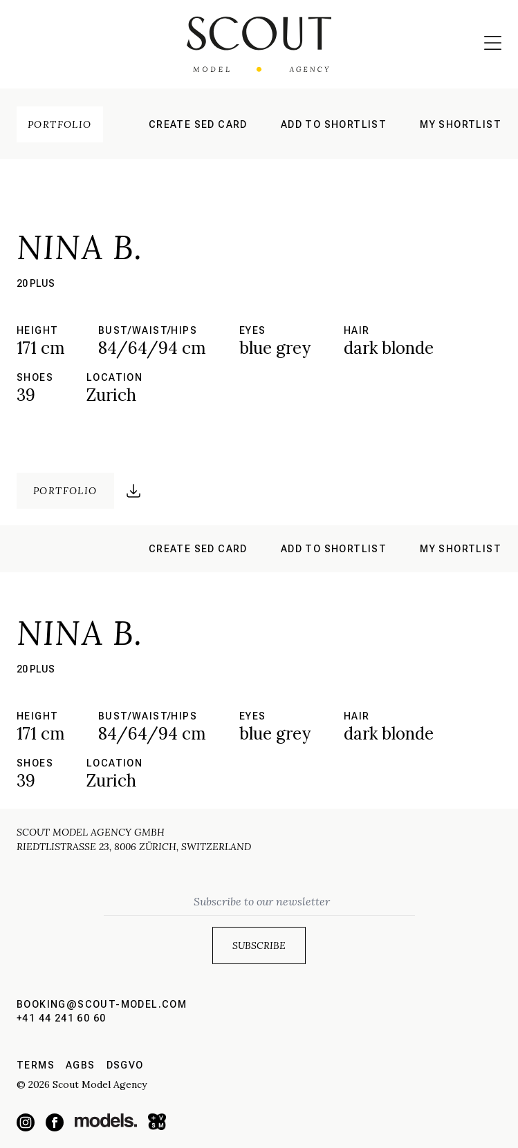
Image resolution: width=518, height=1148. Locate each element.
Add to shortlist (334, 124)
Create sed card (198, 124)
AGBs (80, 1065)
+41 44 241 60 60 (61, 1018)
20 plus (36, 283)
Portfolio (60, 124)
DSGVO (125, 1065)
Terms (36, 1065)
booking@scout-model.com (102, 1004)
